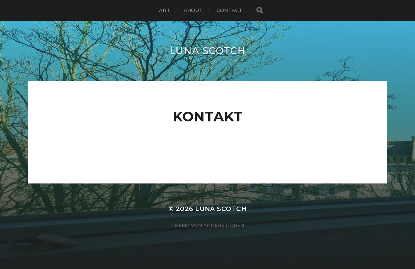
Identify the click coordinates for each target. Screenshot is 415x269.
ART (164, 10)
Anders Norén (223, 225)
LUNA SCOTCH (208, 51)
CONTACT (229, 10)
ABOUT (193, 10)
